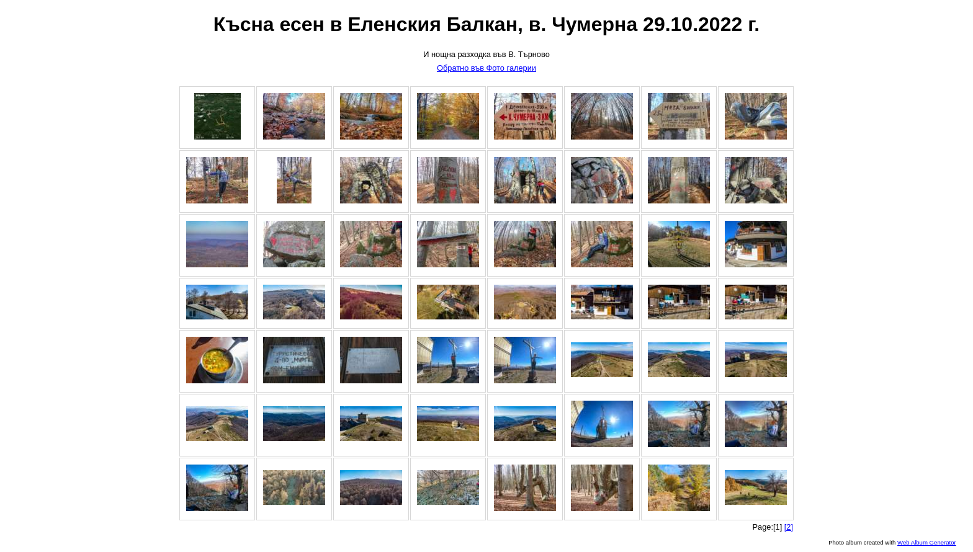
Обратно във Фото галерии (486, 68)
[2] (788, 527)
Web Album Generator (926, 542)
